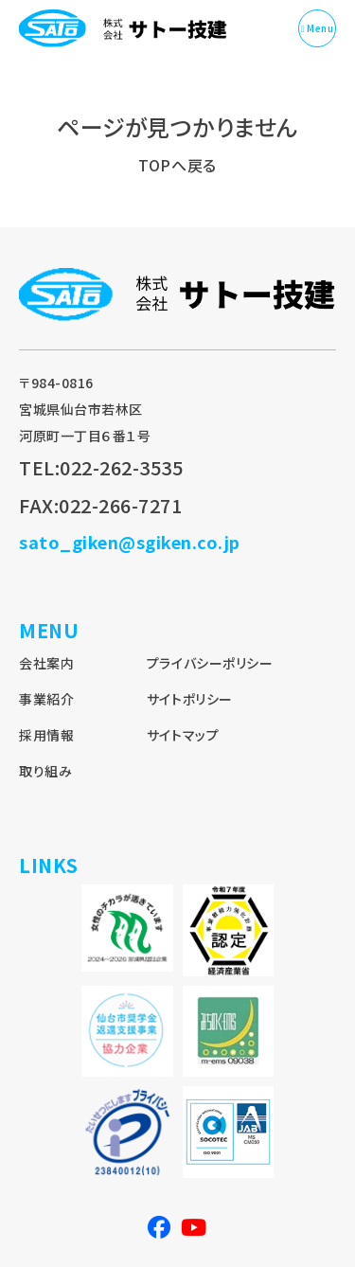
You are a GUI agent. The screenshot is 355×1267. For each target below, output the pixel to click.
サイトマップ (183, 734)
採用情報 (46, 734)
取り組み (45, 770)
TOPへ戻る (177, 164)
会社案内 (46, 662)
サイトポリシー (190, 698)
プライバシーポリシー (210, 662)
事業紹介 (46, 698)
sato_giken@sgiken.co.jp (129, 541)
